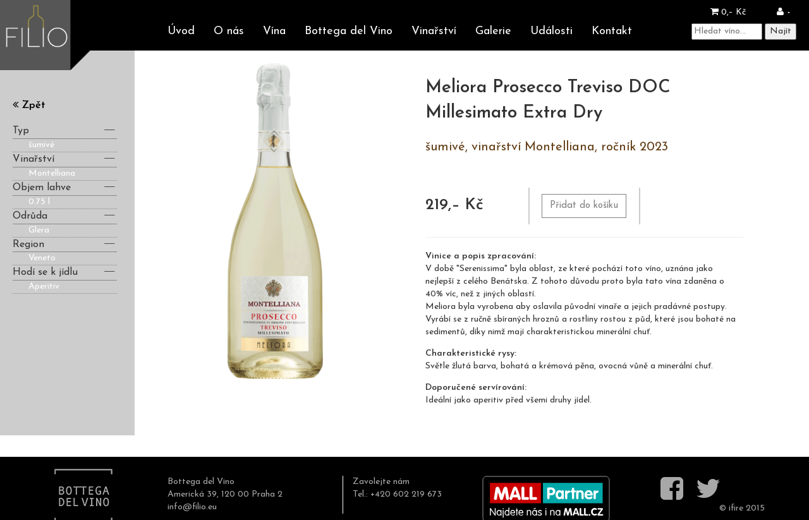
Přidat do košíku (584, 205)
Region (65, 244)
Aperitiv (43, 286)
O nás (229, 31)
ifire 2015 (747, 508)
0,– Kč (728, 12)
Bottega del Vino (348, 31)
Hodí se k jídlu (65, 271)
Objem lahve (65, 187)
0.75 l (39, 202)
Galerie (493, 31)
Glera (38, 230)
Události (551, 31)
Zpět (29, 105)
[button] (783, 12)
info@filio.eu (192, 507)
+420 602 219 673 (406, 494)
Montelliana (51, 173)
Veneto (42, 258)
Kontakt (612, 31)
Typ (65, 130)
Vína (274, 31)
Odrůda (65, 215)
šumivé (41, 145)
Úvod (181, 31)
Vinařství (433, 31)
